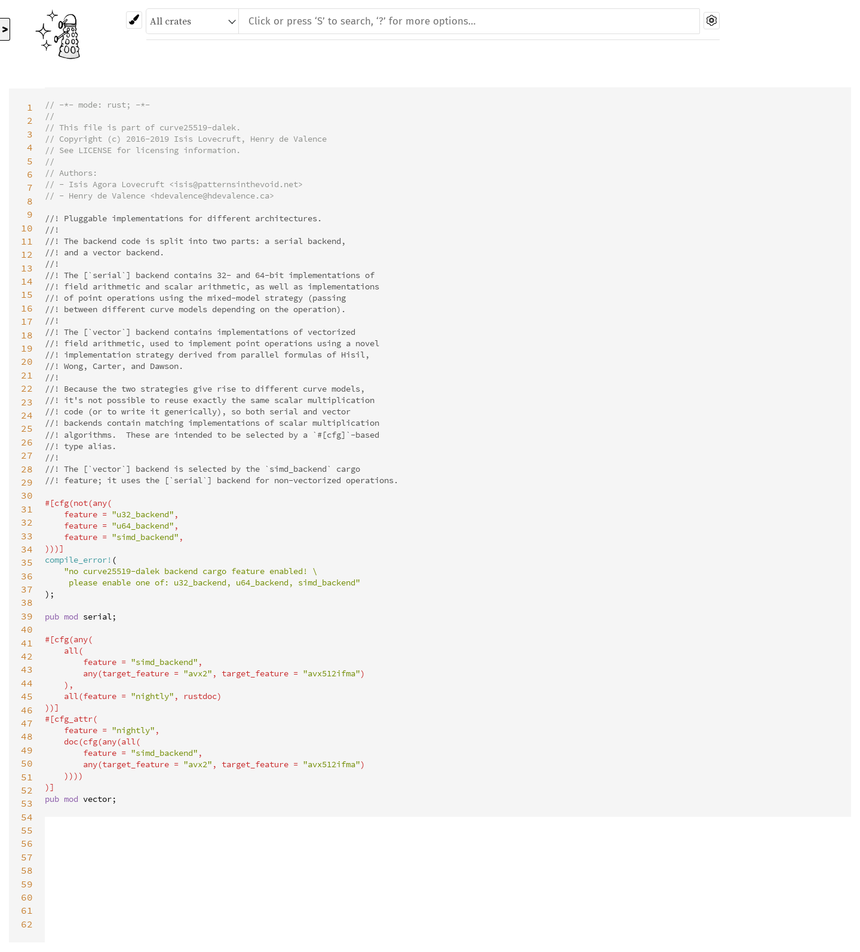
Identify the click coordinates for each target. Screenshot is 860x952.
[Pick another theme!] (134, 20)
